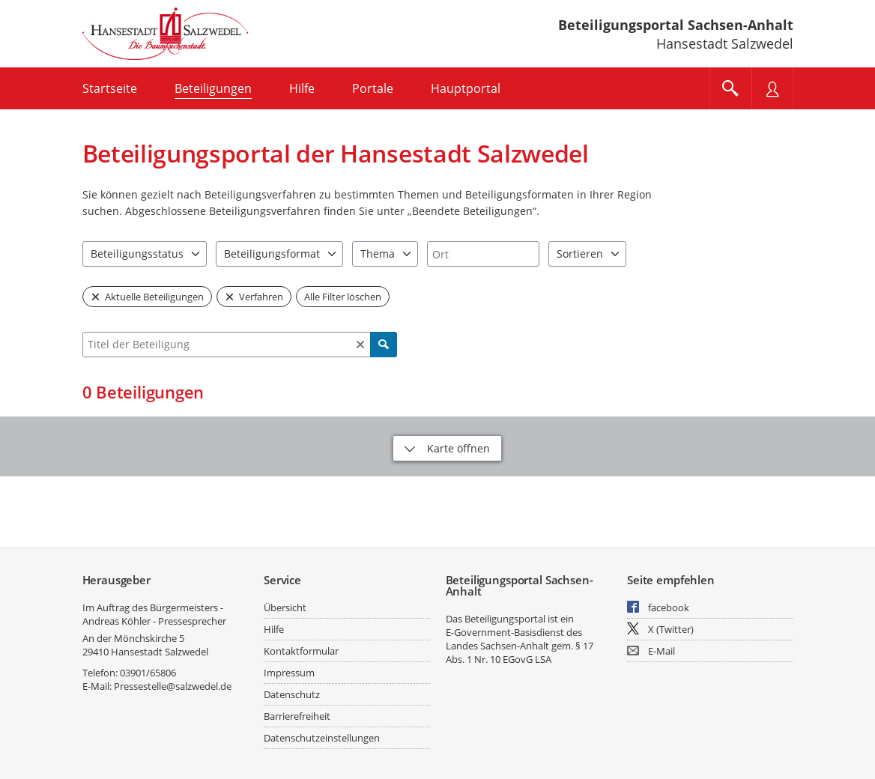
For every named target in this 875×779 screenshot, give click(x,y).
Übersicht (285, 607)
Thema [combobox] (377, 253)
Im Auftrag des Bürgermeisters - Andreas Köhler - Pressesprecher (154, 614)
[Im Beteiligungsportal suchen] (730, 88)
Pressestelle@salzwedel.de (172, 686)
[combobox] (483, 254)
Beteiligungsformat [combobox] (272, 253)
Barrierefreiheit (297, 716)
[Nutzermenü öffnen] (772, 88)
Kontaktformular (301, 651)
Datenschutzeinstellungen (322, 738)
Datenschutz (292, 694)
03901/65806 (148, 672)
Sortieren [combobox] (580, 253)
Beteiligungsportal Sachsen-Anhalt (675, 25)
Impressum (289, 672)
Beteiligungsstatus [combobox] (137, 253)
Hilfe (274, 629)
